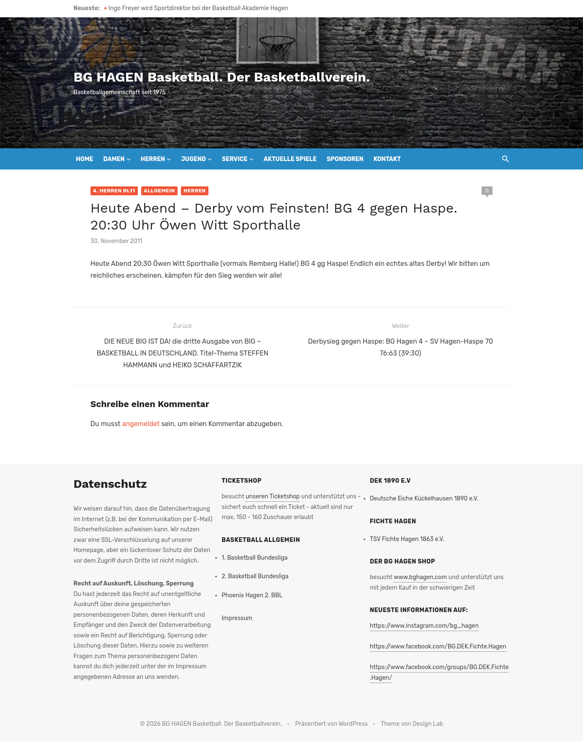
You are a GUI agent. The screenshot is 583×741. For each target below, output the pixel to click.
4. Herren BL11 (112, 191)
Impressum (236, 617)
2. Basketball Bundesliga (254, 575)
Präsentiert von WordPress (331, 722)
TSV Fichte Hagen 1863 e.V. (407, 537)
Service (235, 159)
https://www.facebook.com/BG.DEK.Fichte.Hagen (438, 645)
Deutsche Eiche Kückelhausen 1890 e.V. (424, 497)
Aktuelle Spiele (289, 159)
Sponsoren (345, 159)
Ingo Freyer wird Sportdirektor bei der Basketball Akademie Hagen (196, 8)
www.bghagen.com (421, 576)
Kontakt (387, 159)
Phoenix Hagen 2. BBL (251, 594)
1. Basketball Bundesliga (254, 556)
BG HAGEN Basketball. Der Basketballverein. (220, 77)
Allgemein (157, 191)
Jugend (193, 159)
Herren (153, 159)
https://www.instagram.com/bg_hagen (424, 625)
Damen (113, 159)
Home (84, 159)
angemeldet (139, 423)
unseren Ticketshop (272, 495)
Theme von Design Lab (412, 722)
